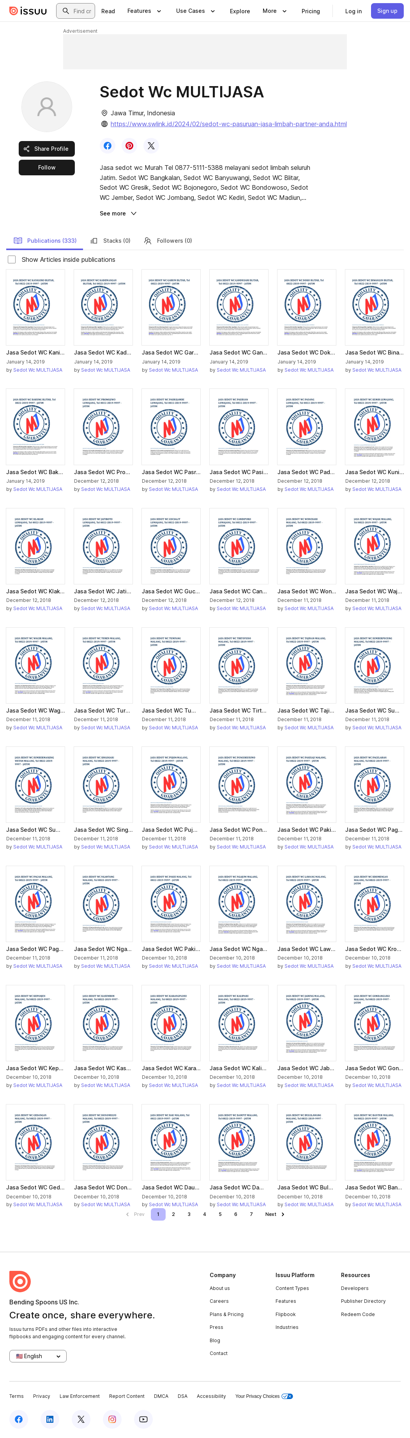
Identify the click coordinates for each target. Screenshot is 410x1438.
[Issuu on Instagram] (112, 1419)
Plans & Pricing (227, 1314)
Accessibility (211, 1396)
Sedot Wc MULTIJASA (37, 370)
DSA (182, 1396)
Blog (215, 1340)
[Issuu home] (28, 11)
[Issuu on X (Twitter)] (81, 1419)
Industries (287, 1327)
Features (286, 1301)
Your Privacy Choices (264, 1396)
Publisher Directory (363, 1301)
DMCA (161, 1396)
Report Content (127, 1396)
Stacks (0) (110, 240)
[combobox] (83, 11)
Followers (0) (167, 240)
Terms (16, 1396)
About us (220, 1288)
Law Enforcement (80, 1396)
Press (216, 1327)
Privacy (41, 1396)
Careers (219, 1301)
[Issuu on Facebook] (18, 1419)
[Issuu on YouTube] (143, 1419)
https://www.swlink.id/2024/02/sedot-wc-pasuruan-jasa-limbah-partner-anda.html (229, 124)
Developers (355, 1288)
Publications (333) (45, 240)
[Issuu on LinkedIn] (50, 1419)
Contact (219, 1353)
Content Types (292, 1288)
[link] (108, 11)
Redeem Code (358, 1314)
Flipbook (286, 1314)
